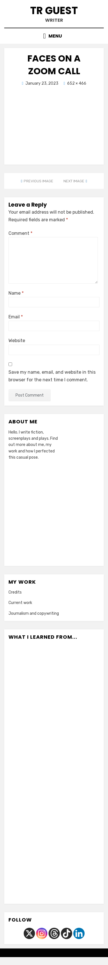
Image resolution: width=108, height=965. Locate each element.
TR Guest (54, 10)
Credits (15, 592)
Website (16, 340)
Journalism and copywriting (33, 613)
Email (15, 317)
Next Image (73, 181)
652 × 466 (76, 83)
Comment (20, 233)
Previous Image (38, 181)
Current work (20, 602)
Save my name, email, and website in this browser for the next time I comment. (52, 375)
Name (16, 293)
